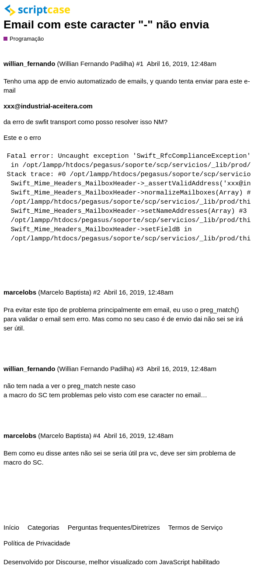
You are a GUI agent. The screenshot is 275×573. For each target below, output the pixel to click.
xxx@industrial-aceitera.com (48, 106)
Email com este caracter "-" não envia (106, 24)
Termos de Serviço (195, 527)
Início (11, 527)
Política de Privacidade (36, 543)
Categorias (43, 527)
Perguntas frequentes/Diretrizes (114, 527)
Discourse (70, 562)
